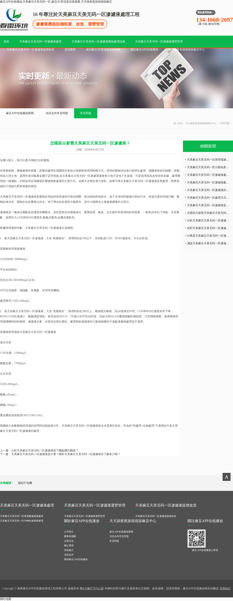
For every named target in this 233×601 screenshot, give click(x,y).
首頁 (6, 41)
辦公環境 (69, 545)
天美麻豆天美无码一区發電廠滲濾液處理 (21, 516)
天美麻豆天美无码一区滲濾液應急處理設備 (98, 41)
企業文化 (69, 541)
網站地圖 (5, 599)
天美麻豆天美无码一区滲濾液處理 (40, 41)
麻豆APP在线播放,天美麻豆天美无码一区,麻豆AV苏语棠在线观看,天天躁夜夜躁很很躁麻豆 (56, 1)
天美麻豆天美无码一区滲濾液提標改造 (30, 49)
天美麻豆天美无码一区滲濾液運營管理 (159, 41)
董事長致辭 (70, 536)
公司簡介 (69, 531)
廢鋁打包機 (25, 482)
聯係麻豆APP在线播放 (76, 559)
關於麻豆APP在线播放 (144, 49)
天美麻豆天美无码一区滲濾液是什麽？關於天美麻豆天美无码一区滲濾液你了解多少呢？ (66, 454)
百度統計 (225, 588)
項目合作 (69, 554)
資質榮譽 (70, 49)
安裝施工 (69, 550)
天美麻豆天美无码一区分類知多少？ (209, 167)
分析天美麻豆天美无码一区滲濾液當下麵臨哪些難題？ (44, 450)
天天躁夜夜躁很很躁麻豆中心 (186, 49)
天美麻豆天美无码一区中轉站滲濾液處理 (21, 520)
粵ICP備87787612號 (92, 588)
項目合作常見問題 (57, 113)
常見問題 (85, 113)
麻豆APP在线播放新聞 (20, 113)
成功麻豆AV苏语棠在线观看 (103, 49)
